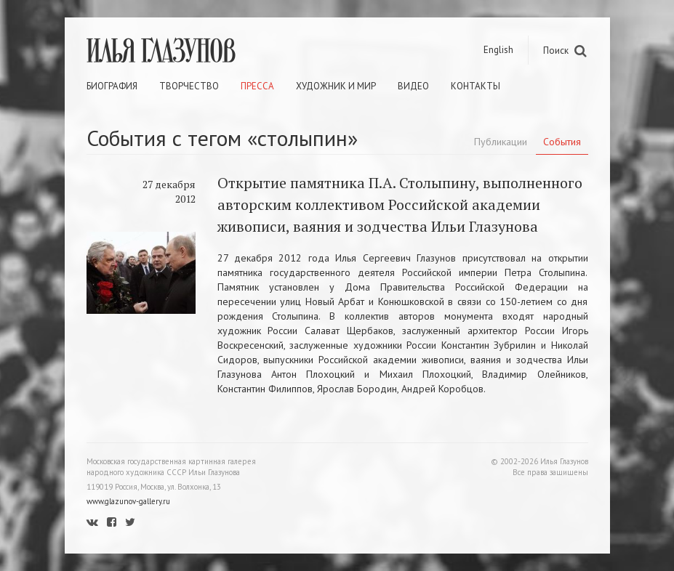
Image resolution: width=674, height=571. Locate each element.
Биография (112, 86)
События (562, 141)
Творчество (189, 86)
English (498, 50)
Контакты (475, 86)
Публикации (500, 141)
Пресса (257, 86)
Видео (413, 86)
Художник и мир (336, 86)
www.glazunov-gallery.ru (128, 501)
